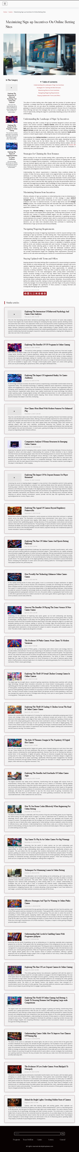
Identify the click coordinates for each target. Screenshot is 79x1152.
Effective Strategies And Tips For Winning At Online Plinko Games (47, 901)
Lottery (51, 1139)
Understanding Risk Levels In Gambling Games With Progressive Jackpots (45, 935)
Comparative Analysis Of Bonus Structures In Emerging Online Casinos (46, 442)
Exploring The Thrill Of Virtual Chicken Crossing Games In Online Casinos (47, 674)
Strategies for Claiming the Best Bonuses (49, 87)
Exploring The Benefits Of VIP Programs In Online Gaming (11, 127)
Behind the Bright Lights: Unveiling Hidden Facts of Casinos (48, 1099)
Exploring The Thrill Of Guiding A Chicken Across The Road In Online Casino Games (48, 708)
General (62, 1139)
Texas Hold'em (28, 1139)
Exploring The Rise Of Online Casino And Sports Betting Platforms (46, 542)
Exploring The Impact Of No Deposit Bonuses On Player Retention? (46, 476)
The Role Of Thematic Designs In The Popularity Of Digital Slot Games (47, 741)
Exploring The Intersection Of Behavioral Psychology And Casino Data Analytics (11, 98)
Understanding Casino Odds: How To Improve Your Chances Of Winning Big (48, 1034)
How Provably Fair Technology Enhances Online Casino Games (46, 575)
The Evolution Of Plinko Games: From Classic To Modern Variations (47, 641)
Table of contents (49, 82)
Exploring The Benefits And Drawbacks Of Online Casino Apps (47, 774)
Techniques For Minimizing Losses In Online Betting (45, 870)
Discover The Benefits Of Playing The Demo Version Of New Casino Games (48, 608)
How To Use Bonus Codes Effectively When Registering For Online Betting (47, 807)
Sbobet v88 (72, 145)
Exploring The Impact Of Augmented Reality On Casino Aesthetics (11, 155)
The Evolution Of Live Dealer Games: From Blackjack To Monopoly (46, 1067)
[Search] (37, 1133)
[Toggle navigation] (4, 3)
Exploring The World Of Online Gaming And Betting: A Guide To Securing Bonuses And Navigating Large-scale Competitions (46, 1000)
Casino (10, 12)
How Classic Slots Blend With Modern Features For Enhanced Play (48, 409)
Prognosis (16, 1139)
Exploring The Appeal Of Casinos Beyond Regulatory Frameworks (45, 509)
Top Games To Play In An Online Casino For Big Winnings (47, 839)
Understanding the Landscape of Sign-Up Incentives (49, 85)
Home (5, 12)
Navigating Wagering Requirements (48, 93)
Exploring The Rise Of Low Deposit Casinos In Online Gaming (48, 967)
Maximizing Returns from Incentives (48, 90)
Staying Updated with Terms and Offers (48, 95)
